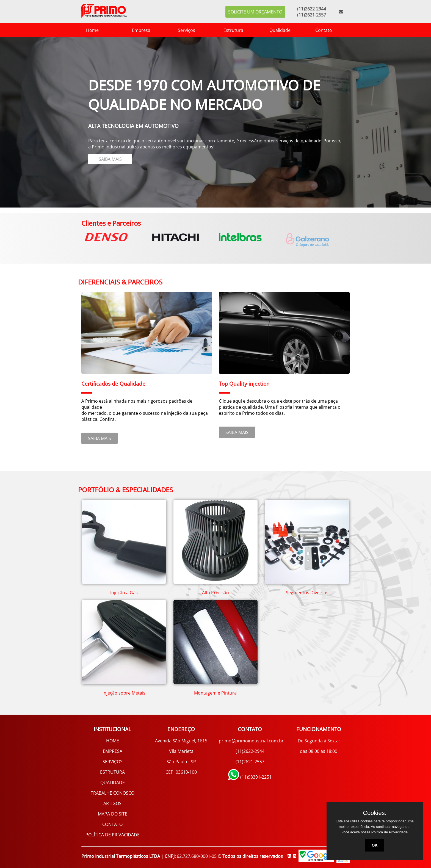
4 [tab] (32, 41)
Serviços (178, 30)
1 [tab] (7, 41)
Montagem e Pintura (215, 693)
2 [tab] (15, 41)
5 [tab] (40, 41)
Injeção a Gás (124, 593)
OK (375, 845)
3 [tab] (24, 41)
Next (354, 236)
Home (84, 30)
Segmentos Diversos (307, 593)
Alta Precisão (215, 593)
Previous (77, 236)
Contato (315, 30)
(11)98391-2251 (250, 777)
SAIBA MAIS (88, 161)
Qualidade (272, 30)
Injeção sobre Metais (124, 693)
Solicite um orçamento (255, 12)
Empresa (133, 30)
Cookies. (374, 813)
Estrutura (225, 30)
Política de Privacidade (389, 832)
